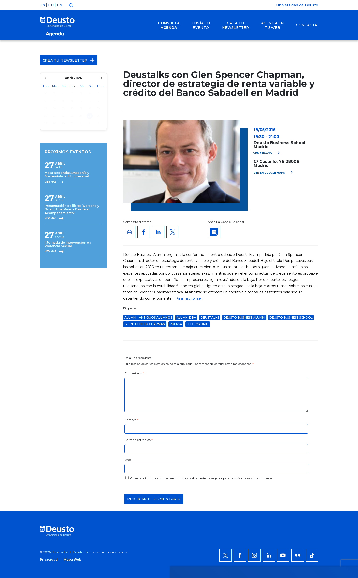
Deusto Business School (291, 317)
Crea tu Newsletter (69, 60)
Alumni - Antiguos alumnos (148, 317)
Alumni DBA (186, 317)
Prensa (176, 324)
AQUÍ (107, 474)
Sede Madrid (198, 324)
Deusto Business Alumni (244, 317)
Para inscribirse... (189, 298)
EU (50, 5)
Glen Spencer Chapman (144, 324)
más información (198, 468)
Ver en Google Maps (273, 172)
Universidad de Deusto (297, 5)
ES (42, 5)
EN (59, 5)
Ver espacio (266, 153)
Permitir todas (307, 456)
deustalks (210, 317)
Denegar (302, 471)
